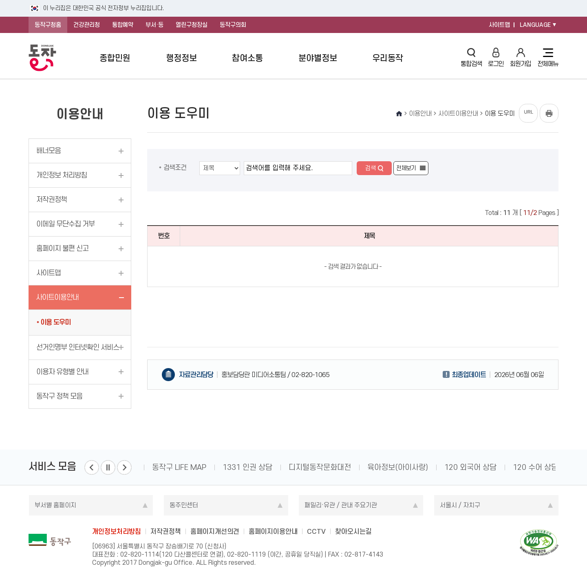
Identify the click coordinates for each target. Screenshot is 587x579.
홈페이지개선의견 (214, 531)
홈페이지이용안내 (273, 531)
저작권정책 (51, 199)
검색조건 (174, 167)
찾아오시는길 (353, 531)
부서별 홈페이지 (55, 505)
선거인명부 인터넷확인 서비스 (77, 347)
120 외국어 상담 (470, 467)
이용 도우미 (55, 322)
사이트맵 (499, 25)
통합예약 (122, 25)
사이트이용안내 (57, 297)
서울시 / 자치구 (460, 505)
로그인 (496, 58)
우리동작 (387, 58)
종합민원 (114, 58)
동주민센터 (184, 505)
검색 (370, 168)
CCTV (316, 531)
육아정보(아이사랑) (397, 467)
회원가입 (520, 58)
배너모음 (48, 150)
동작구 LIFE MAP (179, 467)
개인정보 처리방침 (61, 175)
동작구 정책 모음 (59, 396)
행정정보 (181, 58)
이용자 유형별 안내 (62, 371)
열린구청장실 (191, 25)
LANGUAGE (535, 25)
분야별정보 (317, 58)
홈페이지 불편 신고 (62, 248)
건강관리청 (86, 25)
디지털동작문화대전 (320, 467)
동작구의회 (233, 25)
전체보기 (406, 168)
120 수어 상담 (535, 467)
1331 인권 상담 (247, 467)
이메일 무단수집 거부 (65, 223)
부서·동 (154, 25)
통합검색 (471, 58)
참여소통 (247, 58)
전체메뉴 (547, 58)
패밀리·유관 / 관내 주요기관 (341, 505)
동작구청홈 (48, 25)
